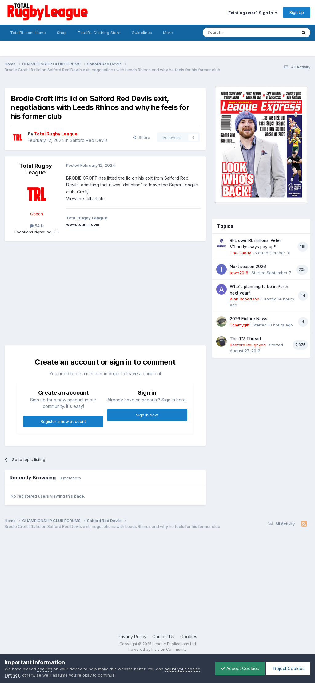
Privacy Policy (132, 636)
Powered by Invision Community (157, 649)
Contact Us (163, 636)
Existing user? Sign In (252, 12)
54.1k (37, 225)
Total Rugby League (35, 169)
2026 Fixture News (248, 318)
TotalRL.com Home (28, 32)
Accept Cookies (238, 668)
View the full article (85, 198)
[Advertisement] (77, 290)
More (168, 32)
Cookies (188, 636)
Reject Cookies (288, 668)
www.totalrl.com (82, 224)
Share (141, 137)
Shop (62, 32)
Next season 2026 (248, 266)
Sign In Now (147, 414)
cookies (44, 668)
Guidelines (142, 32)
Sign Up (296, 12)
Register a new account (63, 421)
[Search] (234, 32)
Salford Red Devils (89, 140)
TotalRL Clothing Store (99, 32)
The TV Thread (245, 338)
